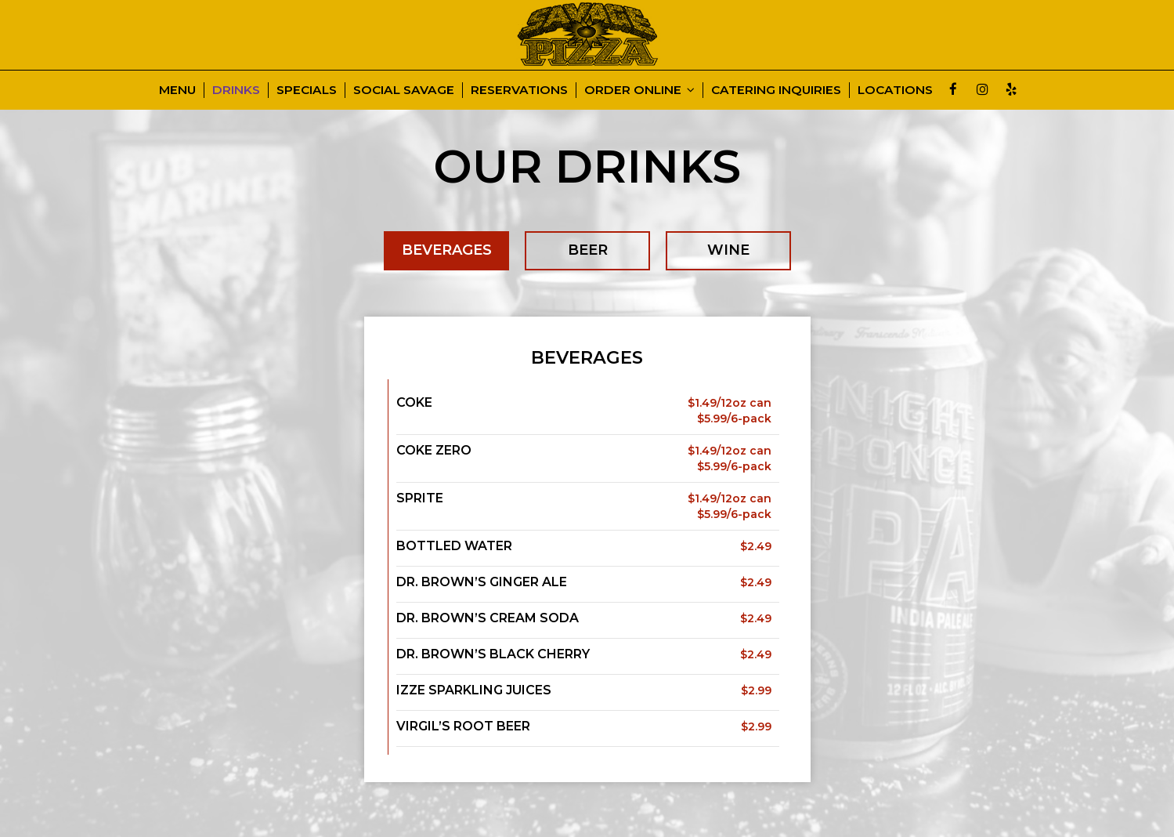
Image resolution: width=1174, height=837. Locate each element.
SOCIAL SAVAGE (403, 89)
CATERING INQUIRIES (776, 89)
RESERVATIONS (519, 89)
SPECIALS (306, 89)
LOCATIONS (895, 89)
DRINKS (236, 89)
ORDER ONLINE (639, 89)
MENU (177, 89)
